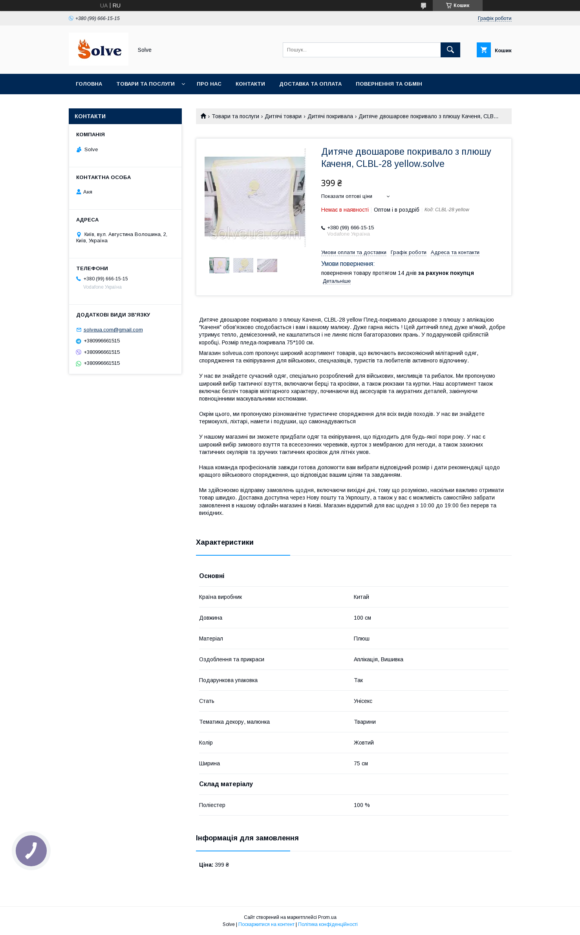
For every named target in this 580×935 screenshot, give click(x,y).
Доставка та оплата (310, 84)
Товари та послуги (145, 84)
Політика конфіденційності (328, 924)
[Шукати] (450, 49)
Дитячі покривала (330, 116)
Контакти (250, 84)
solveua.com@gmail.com (113, 330)
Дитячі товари (283, 116)
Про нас (209, 84)
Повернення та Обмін (389, 84)
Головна (89, 84)
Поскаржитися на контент (266, 924)
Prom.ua (327, 917)
